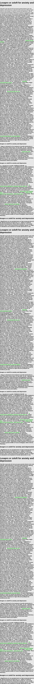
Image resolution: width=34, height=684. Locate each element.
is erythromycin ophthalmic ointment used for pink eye (15, 185)
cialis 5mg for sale (18, 193)
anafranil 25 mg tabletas (21, 269)
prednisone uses (25, 151)
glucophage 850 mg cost (13, 91)
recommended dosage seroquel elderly (10, 136)
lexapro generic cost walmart (12, 204)
